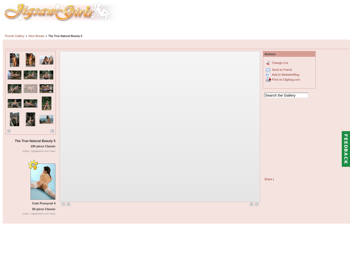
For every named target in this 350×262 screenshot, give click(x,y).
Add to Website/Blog (285, 74)
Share (268, 179)
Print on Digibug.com (286, 79)
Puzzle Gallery (14, 36)
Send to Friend (282, 69)
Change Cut (280, 62)
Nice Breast (36, 36)
